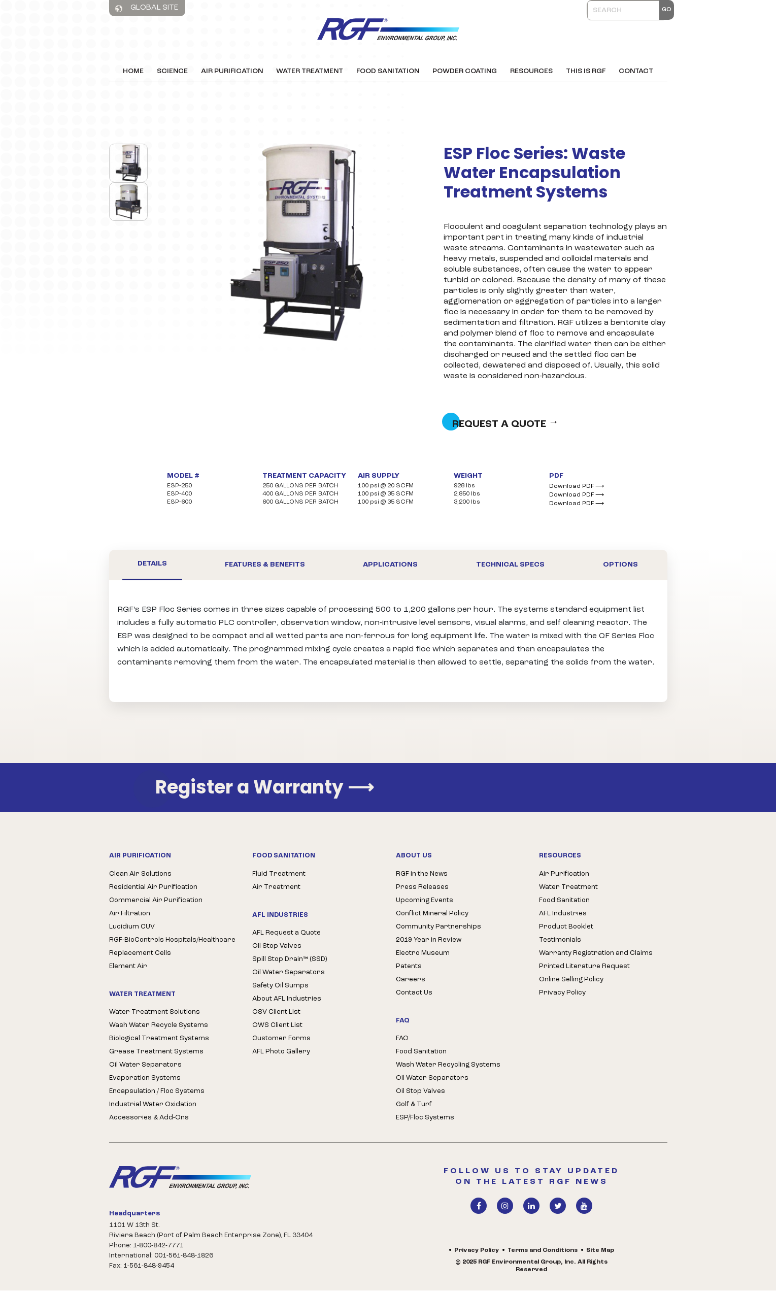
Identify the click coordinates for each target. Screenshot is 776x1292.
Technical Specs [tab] (510, 566)
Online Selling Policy (571, 981)
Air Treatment (276, 888)
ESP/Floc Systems (425, 1119)
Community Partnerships (438, 928)
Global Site (146, 8)
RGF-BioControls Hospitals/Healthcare (172, 941)
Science (172, 71)
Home (133, 71)
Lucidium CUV (132, 928)
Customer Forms (281, 1040)
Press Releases (422, 888)
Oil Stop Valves (276, 947)
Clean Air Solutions (140, 875)
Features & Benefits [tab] (265, 566)
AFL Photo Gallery (281, 1053)
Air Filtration (129, 915)
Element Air (128, 968)
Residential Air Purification (153, 888)
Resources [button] (531, 71)
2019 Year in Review (428, 941)
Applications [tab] (390, 566)
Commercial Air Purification (156, 902)
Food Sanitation (387, 71)
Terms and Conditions (543, 1252)
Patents (409, 968)
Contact (636, 71)
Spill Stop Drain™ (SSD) (289, 960)
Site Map (600, 1252)
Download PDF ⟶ (576, 488)
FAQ (402, 1040)
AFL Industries (563, 915)
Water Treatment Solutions (154, 1013)
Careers (410, 981)
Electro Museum (423, 954)
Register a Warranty (264, 789)
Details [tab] (152, 566)
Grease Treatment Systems (156, 1053)
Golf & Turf (414, 1106)
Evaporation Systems (145, 1079)
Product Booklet (566, 928)
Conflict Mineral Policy (432, 915)
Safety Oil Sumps (280, 987)
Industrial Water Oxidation (152, 1106)
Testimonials (560, 941)
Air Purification (232, 71)
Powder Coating (464, 71)
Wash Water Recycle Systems (158, 1026)
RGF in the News (422, 875)
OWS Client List (277, 1026)
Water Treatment (309, 71)
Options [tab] (620, 566)
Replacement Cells (140, 954)
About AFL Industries (286, 1000)
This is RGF (585, 71)
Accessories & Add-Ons (149, 1119)
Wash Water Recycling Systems (448, 1066)
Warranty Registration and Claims (596, 954)
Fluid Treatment (279, 875)
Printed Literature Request (584, 968)
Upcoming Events (424, 902)
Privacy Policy (562, 994)
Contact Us (414, 994)
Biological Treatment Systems (159, 1040)
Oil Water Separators (145, 1066)
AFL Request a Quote (286, 934)
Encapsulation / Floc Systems (157, 1092)
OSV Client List (276, 1013)
